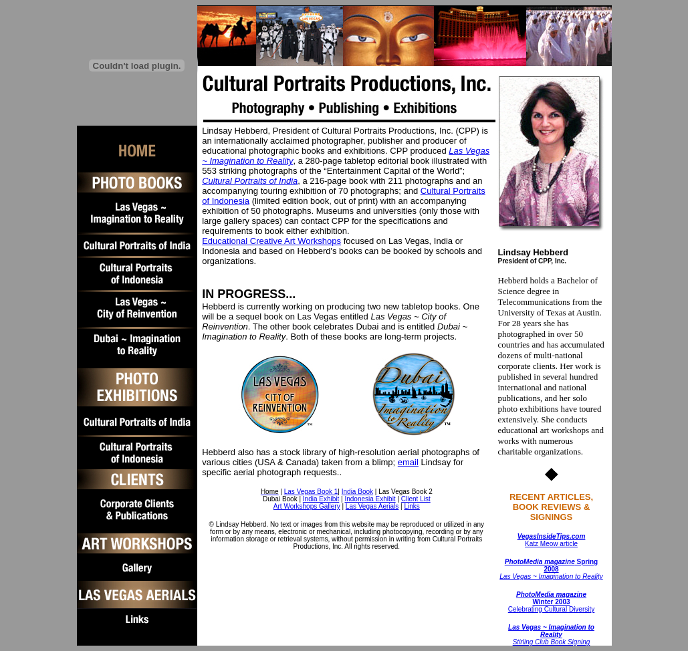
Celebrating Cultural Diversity (551, 602)
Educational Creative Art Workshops (271, 241)
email (408, 462)
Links (411, 506)
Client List (416, 499)
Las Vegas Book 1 (311, 491)
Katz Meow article (552, 540)
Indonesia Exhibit (369, 499)
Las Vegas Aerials (372, 506)
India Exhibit (321, 499)
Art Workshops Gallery (306, 506)
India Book (357, 491)
